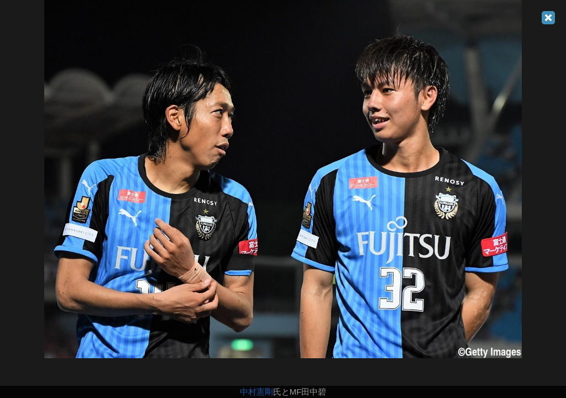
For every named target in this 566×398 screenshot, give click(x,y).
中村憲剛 (256, 391)
